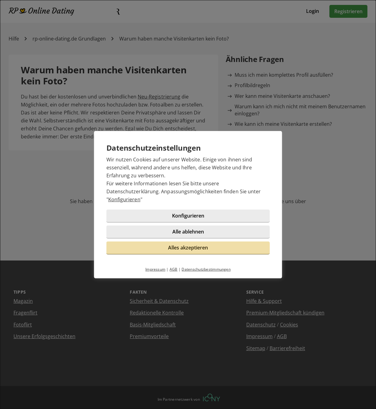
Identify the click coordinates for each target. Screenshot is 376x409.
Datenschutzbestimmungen (206, 269)
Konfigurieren (124, 199)
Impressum (155, 269)
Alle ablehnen (188, 231)
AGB (174, 269)
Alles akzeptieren (188, 247)
